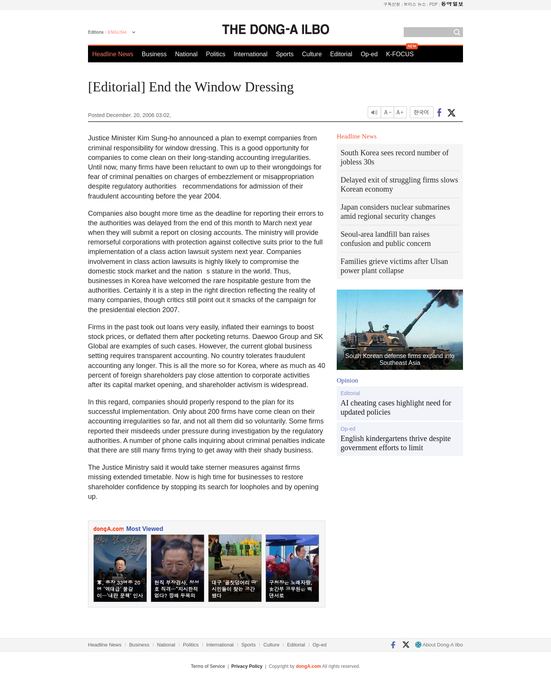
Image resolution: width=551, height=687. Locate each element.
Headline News (113, 54)
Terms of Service (208, 666)
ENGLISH (117, 32)
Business (154, 54)
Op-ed (369, 54)
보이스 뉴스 (415, 4)
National (186, 54)
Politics (215, 54)
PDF (433, 4)
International (250, 54)
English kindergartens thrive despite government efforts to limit (396, 443)
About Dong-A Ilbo (439, 645)
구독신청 (391, 4)
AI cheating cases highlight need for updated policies (396, 407)
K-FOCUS (400, 54)
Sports (284, 54)
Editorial (341, 54)
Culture (312, 54)
